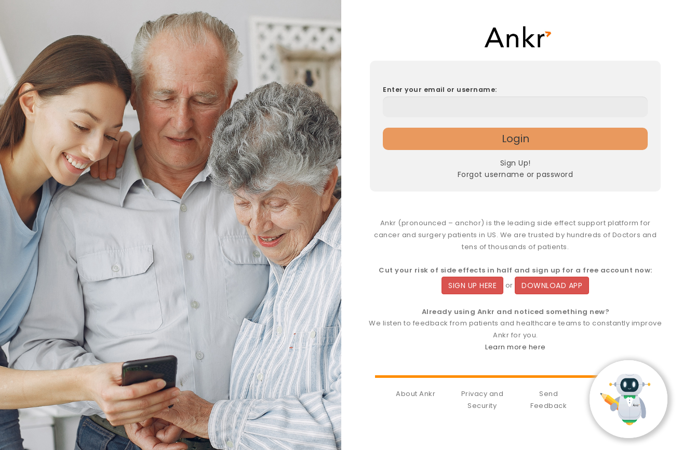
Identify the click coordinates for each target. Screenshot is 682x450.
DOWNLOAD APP (551, 285)
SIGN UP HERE (472, 285)
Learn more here (515, 347)
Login (515, 138)
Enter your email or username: (440, 89)
